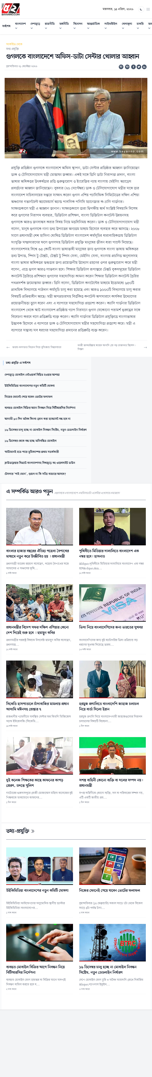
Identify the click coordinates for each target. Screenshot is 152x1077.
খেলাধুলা (128, 26)
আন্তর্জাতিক (94, 26)
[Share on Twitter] (139, 67)
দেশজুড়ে (36, 26)
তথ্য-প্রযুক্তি (12, 49)
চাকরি (141, 26)
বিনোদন (79, 26)
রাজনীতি (51, 26)
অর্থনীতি (65, 26)
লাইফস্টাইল (112, 26)
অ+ (128, 67)
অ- (121, 67)
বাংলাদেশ (21, 26)
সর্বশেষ (6, 26)
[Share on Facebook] (133, 67)
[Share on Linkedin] (144, 67)
